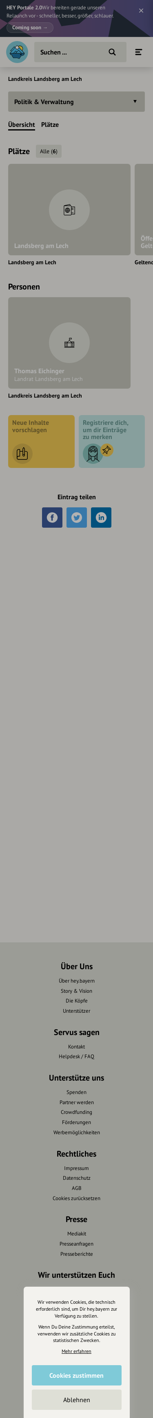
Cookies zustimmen (76, 1375)
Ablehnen (76, 1400)
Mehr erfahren (76, 1351)
